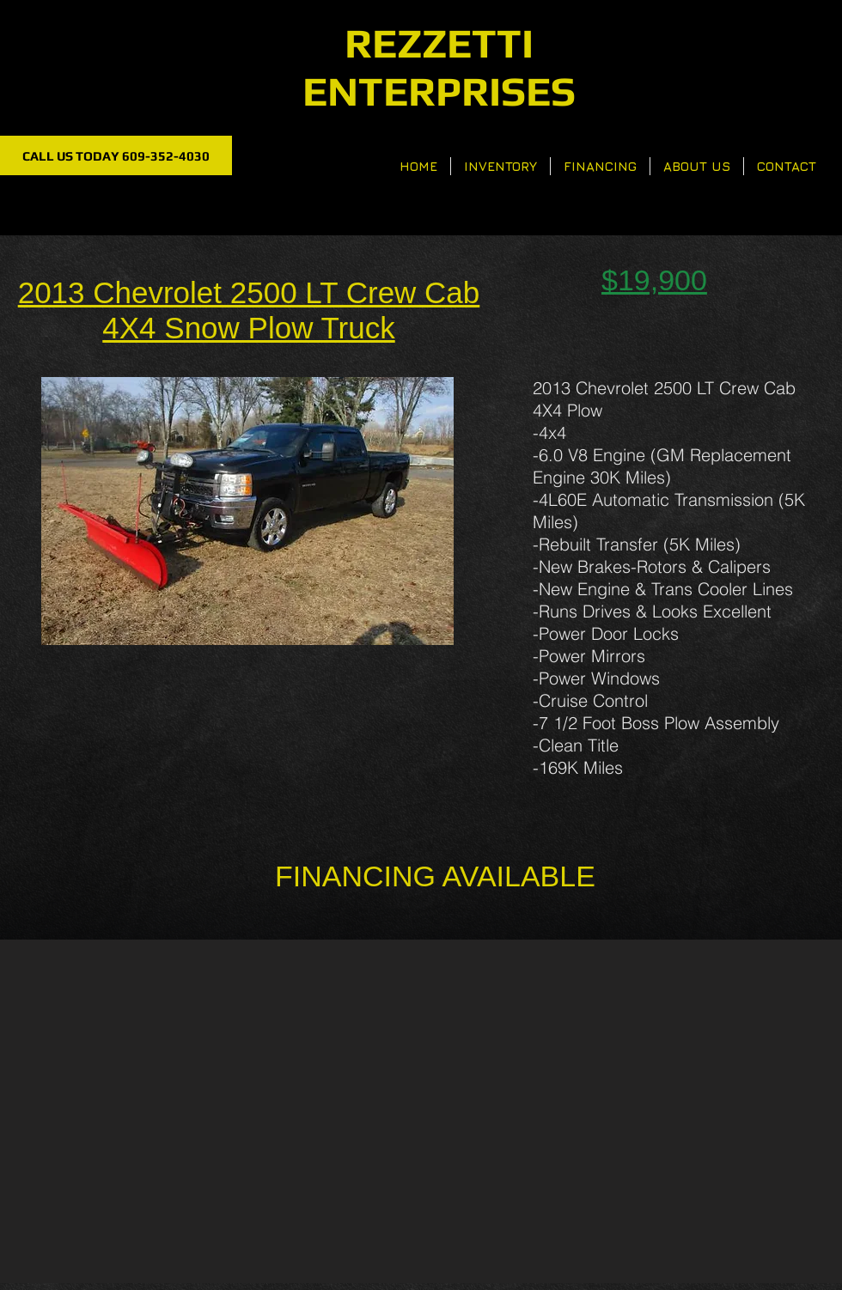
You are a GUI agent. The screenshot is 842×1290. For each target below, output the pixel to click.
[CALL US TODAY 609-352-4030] (116, 155)
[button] (247, 511)
